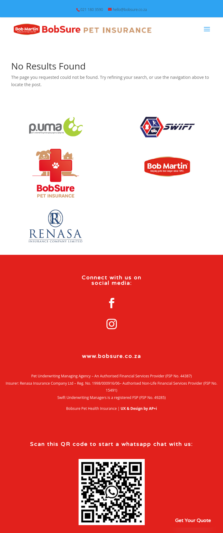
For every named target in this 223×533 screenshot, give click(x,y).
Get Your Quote (193, 521)
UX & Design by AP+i (139, 408)
